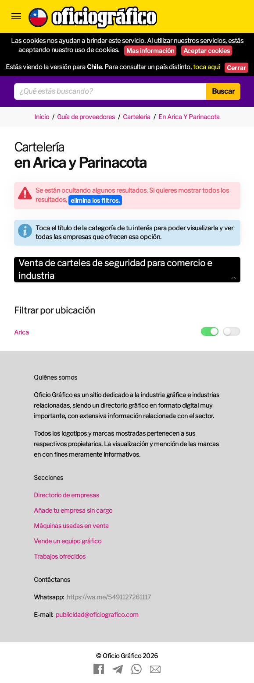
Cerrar (236, 67)
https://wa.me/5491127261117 (109, 597)
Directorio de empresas (66, 495)
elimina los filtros (95, 200)
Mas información (150, 50)
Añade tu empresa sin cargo (73, 510)
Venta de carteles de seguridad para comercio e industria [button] (127, 269)
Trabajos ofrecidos (60, 556)
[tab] (127, 269)
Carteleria (136, 116)
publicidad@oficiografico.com (97, 614)
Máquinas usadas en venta (71, 525)
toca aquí (206, 67)
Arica (21, 332)
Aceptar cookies (206, 50)
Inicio (41, 116)
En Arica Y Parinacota (189, 116)
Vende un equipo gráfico (67, 541)
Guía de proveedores (86, 116)
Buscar (223, 91)
